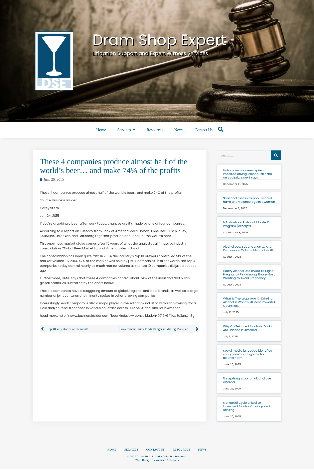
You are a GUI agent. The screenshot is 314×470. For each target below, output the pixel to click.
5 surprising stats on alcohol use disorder (247, 380)
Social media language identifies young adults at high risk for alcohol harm (247, 354)
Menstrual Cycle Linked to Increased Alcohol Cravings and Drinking (246, 406)
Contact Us (203, 130)
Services (126, 130)
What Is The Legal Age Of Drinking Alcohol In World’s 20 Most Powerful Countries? (249, 302)
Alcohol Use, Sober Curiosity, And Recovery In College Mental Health (248, 248)
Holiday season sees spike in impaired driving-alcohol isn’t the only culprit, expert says (247, 174)
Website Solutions (167, 461)
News (178, 130)
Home (101, 130)
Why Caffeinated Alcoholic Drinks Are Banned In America (247, 328)
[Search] (276, 155)
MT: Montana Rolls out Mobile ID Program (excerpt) (246, 224)
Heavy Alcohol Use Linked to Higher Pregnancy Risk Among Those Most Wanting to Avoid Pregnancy (249, 274)
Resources (155, 130)
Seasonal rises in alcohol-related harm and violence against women (249, 200)
